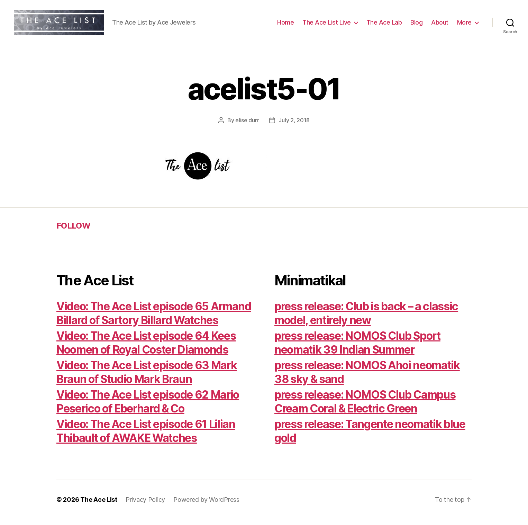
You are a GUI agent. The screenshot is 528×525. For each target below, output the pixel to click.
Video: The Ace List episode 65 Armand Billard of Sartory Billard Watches (153, 319)
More (464, 25)
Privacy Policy (145, 505)
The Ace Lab (384, 25)
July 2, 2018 (294, 126)
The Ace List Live (326, 25)
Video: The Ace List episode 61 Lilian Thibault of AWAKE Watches (145, 437)
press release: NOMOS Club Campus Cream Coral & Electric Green (364, 407)
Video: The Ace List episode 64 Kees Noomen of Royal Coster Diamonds (146, 348)
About (439, 25)
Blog (416, 25)
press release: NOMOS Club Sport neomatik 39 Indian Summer (357, 348)
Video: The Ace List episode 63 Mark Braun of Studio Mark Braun (146, 378)
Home (285, 25)
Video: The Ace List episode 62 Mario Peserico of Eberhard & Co (147, 407)
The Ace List (98, 505)
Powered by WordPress (206, 505)
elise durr (247, 126)
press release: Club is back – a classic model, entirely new (366, 319)
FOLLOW (73, 231)
